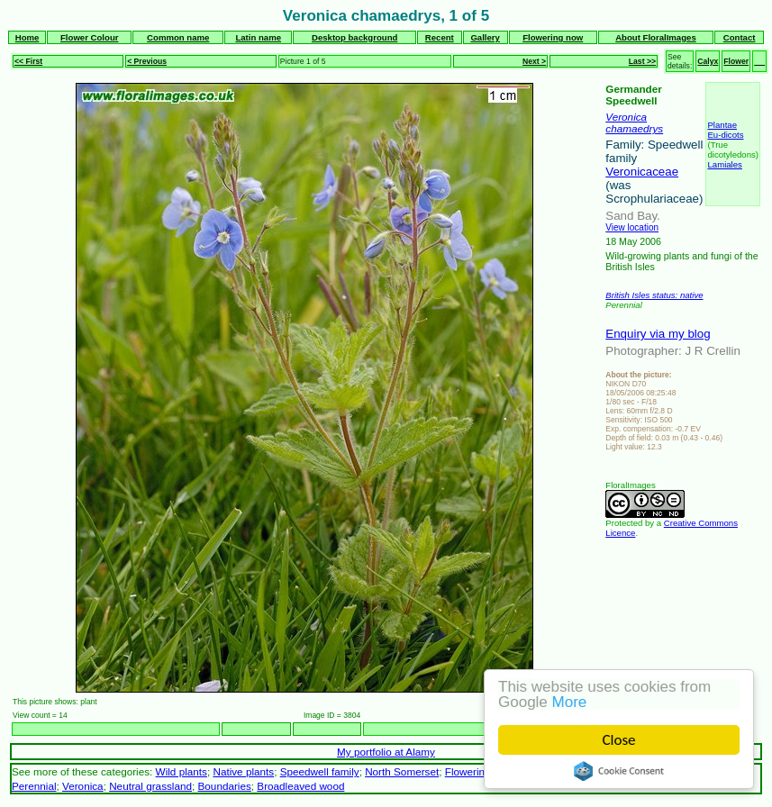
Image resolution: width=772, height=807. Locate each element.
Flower (736, 61)
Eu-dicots (725, 135)
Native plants (243, 771)
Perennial (34, 786)
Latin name (258, 37)
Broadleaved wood (300, 786)
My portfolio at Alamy (386, 751)
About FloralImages (655, 37)
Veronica (626, 116)
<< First (28, 61)
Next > (534, 61)
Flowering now (552, 37)
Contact (739, 37)
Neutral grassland (150, 786)
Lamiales (724, 164)
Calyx (707, 61)
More (569, 702)
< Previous (147, 61)
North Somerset (402, 771)
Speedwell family (319, 771)
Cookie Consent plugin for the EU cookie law (619, 771)
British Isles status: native (654, 295)
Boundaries (224, 786)
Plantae (722, 125)
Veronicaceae (641, 171)
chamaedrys (634, 128)
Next (586, 729)
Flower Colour (89, 37)
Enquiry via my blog (657, 333)
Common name (178, 37)
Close (619, 739)
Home (27, 37)
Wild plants (181, 771)
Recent (439, 37)
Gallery (485, 37)
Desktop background (354, 37)
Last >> (642, 61)
